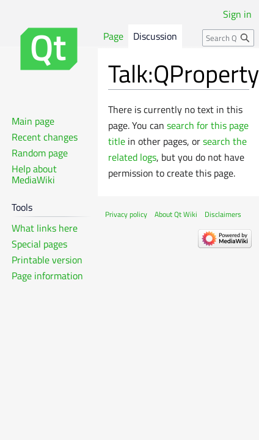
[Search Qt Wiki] (228, 37)
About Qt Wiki (176, 214)
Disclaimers (223, 214)
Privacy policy (126, 214)
